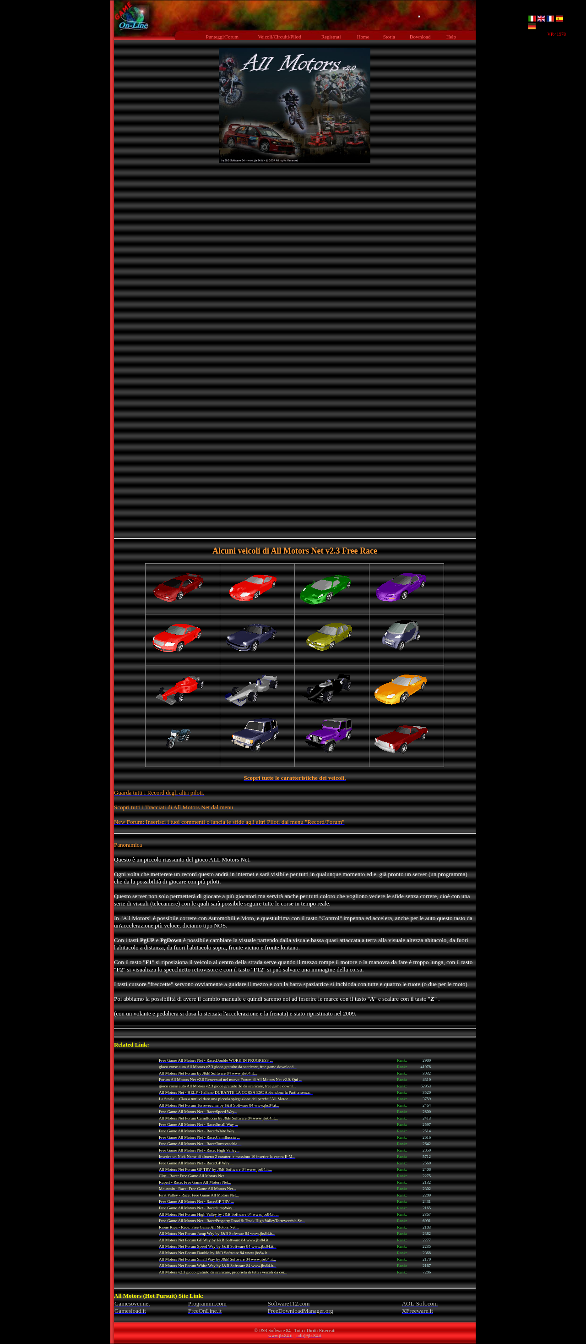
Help (451, 36)
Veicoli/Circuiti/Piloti (279, 36)
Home (363, 36)
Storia (389, 36)
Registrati (330, 36)
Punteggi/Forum (222, 36)
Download (420, 36)
